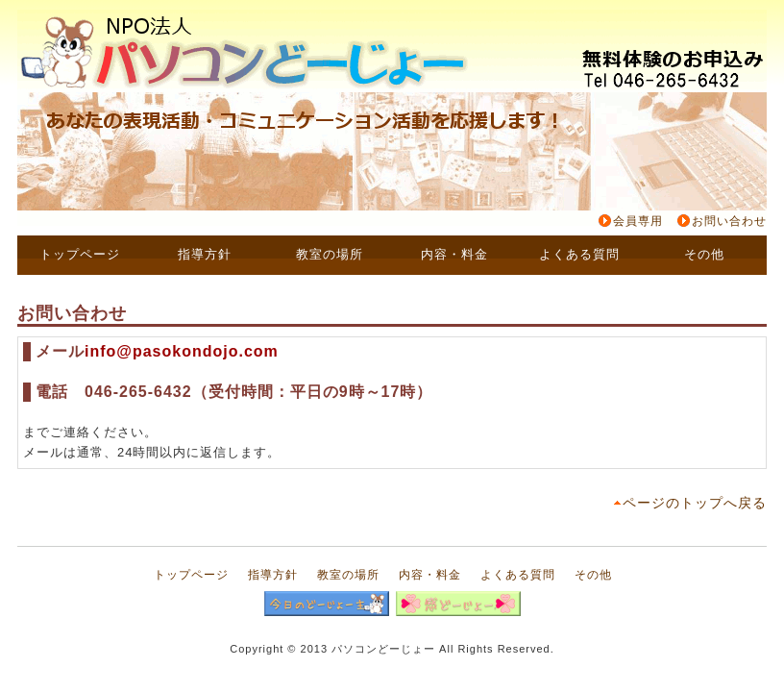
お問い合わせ (729, 221)
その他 (593, 574)
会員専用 (638, 221)
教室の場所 (348, 574)
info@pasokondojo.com (182, 351)
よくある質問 (517, 574)
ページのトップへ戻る (695, 502)
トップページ (191, 574)
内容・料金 (430, 574)
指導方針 (273, 574)
